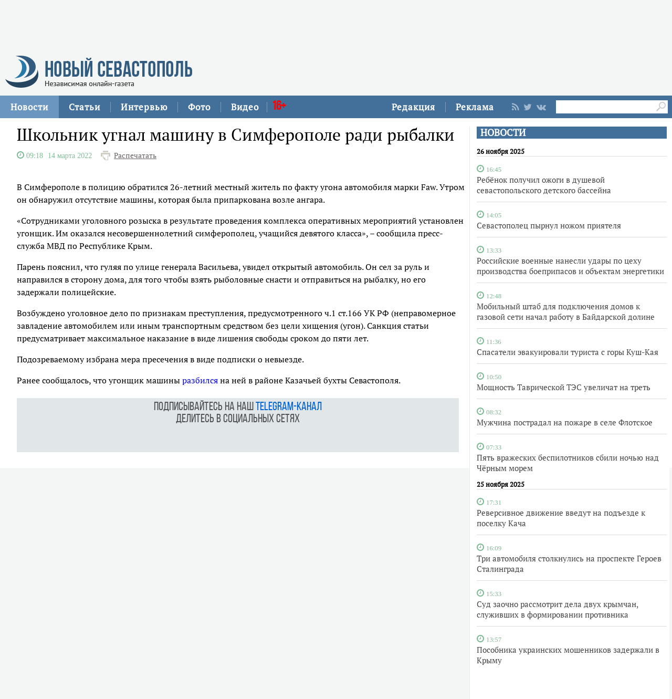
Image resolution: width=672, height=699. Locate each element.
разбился (200, 380)
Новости (29, 107)
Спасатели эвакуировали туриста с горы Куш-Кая (567, 352)
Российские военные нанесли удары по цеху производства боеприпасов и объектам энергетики (570, 265)
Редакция (413, 107)
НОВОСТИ (503, 133)
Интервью (144, 107)
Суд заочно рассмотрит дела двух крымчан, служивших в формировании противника (557, 609)
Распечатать (135, 155)
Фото (199, 107)
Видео (245, 107)
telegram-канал (289, 407)
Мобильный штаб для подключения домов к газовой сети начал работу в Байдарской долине (566, 311)
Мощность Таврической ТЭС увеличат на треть (563, 387)
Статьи (84, 107)
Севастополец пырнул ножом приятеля (549, 225)
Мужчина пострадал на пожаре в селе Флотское (565, 422)
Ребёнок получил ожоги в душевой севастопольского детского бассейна (544, 184)
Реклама (475, 107)
